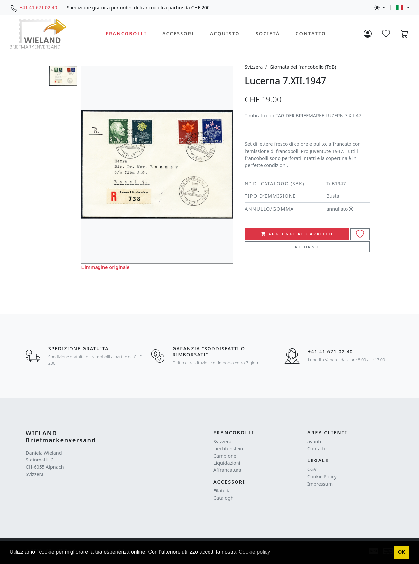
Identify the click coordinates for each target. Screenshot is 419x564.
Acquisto (225, 33)
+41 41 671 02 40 (38, 7)
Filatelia (222, 491)
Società (268, 33)
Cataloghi (224, 498)
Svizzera (254, 67)
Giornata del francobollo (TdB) (303, 67)
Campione (224, 456)
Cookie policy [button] (254, 552)
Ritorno (307, 246)
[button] (402, 552)
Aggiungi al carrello (297, 233)
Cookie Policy (322, 476)
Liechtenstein (228, 448)
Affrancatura (227, 470)
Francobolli (126, 33)
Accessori (178, 33)
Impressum (320, 484)
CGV (312, 469)
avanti (314, 441)
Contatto (310, 33)
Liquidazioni (226, 463)
